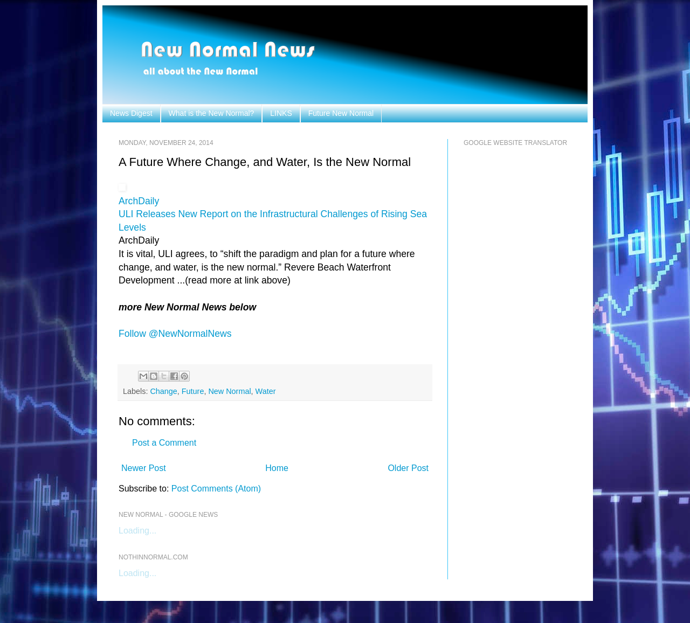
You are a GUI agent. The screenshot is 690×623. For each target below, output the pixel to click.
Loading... (137, 530)
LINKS (281, 113)
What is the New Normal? (211, 113)
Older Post (408, 468)
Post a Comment (164, 442)
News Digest (131, 113)
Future (193, 391)
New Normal (229, 391)
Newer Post (143, 468)
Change (163, 391)
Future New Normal (341, 113)
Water (266, 391)
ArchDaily (139, 201)
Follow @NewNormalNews (175, 333)
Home (276, 468)
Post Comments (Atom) (216, 488)
